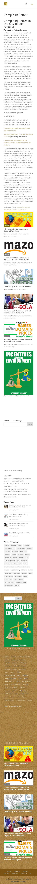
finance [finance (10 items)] (14, 554)
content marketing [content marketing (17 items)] (10, 548)
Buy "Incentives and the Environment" (18, 649)
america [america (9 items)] (7, 545)
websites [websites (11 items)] (17, 585)
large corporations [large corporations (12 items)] (10, 560)
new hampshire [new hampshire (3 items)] (25, 567)
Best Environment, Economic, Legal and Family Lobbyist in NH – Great (20, 506)
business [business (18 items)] (13, 545)
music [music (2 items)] (17, 567)
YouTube (25, 871)
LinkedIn (17, 871)
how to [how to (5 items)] (15, 557)
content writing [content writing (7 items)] (21, 548)
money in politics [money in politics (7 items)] (9, 567)
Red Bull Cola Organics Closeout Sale (19, 533)
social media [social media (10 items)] (18, 576)
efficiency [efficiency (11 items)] (15, 551)
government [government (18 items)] (8, 557)
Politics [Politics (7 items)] (30, 570)
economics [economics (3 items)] (7, 551)
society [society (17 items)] (25, 576)
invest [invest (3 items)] (26, 557)
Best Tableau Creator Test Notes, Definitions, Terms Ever (18, 515)
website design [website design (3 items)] (9, 585)
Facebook (24, 874)
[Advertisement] (16, 441)
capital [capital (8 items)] (20, 545)
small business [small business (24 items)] (9, 576)
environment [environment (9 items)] (23, 551)
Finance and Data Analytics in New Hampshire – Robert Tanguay (18, 524)
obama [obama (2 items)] (6, 570)
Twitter (9, 871)
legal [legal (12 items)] (18, 560)
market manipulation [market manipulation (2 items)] (10, 564)
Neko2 (6, 484)
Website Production (13, 879)
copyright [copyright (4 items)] (29, 548)
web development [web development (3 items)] (9, 582)
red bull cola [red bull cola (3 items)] (16, 573)
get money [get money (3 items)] (20, 554)
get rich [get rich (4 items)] (27, 554)
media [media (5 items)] (19, 564)
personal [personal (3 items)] (24, 570)
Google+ (6, 874)
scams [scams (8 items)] (30, 573)
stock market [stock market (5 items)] (8, 579)
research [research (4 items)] (24, 573)
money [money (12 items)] (25, 564)
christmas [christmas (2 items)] (26, 545)
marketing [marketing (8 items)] (24, 560)
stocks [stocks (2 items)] (15, 579)
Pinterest (15, 874)
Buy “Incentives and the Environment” (16, 396)
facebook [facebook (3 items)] (7, 554)
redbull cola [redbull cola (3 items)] (8, 573)
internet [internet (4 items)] (21, 557)
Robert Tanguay (9, 489)
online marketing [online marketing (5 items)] (15, 570)
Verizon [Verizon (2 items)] (21, 579)
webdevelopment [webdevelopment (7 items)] (21, 582)
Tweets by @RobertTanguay (13, 471)
